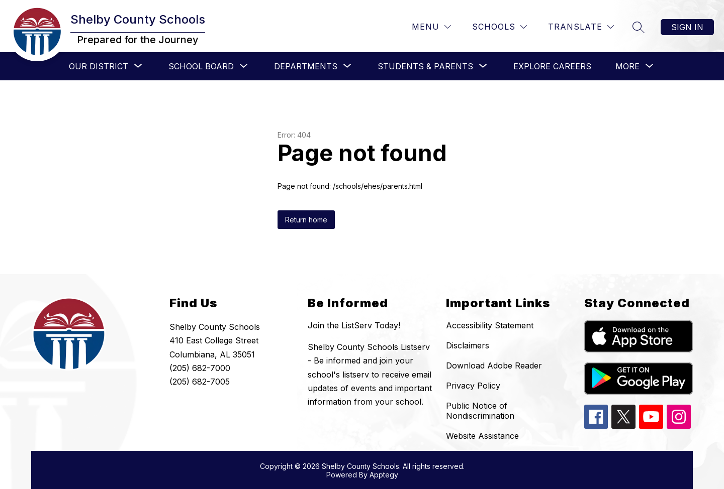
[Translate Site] (581, 27)
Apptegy (384, 474)
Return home (306, 219)
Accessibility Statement (489, 325)
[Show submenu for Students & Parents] (425, 66)
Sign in (687, 27)
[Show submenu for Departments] (305, 66)
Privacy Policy (473, 386)
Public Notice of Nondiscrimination (480, 411)
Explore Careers (552, 66)
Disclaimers (467, 345)
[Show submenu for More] (627, 66)
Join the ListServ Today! (354, 325)
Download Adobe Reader (494, 365)
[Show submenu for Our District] (98, 66)
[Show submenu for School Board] (201, 66)
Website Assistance (482, 436)
